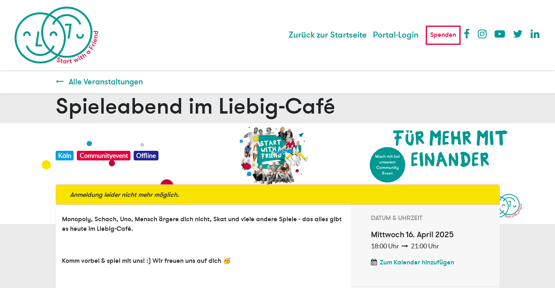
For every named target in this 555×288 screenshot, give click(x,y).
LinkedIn (535, 34)
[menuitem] (327, 35)
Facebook (469, 34)
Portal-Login (396, 35)
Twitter (518, 34)
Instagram (483, 34)
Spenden (443, 34)
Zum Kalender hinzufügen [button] (417, 262)
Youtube (499, 34)
